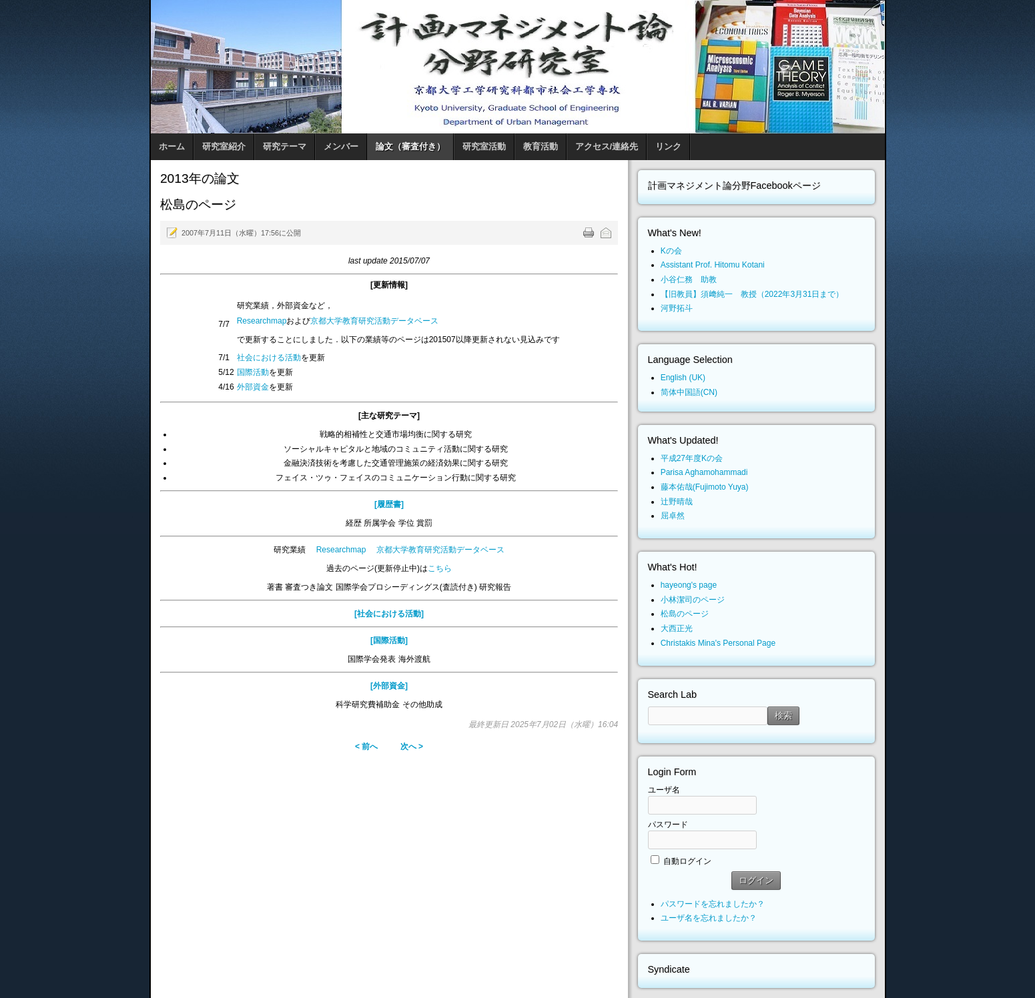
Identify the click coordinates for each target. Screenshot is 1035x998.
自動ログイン (687, 861)
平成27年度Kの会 (692, 458)
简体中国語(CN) (689, 392)
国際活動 (253, 372)
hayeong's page (689, 585)
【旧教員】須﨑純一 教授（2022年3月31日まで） (752, 294)
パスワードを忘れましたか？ (713, 904)
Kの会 (671, 251)
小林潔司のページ (693, 599)
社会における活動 (269, 357)
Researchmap (262, 321)
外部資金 (253, 387)
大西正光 (677, 628)
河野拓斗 (677, 308)
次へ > (411, 746)
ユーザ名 (664, 790)
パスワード (668, 824)
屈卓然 (673, 515)
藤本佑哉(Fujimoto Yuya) (705, 487)
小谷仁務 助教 (689, 279)
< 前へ (366, 746)
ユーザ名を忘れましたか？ (709, 918)
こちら (440, 568)
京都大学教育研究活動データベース (374, 321)
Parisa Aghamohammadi (704, 472)
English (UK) (683, 377)
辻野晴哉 (677, 501)
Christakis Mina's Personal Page (718, 643)
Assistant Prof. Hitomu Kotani (713, 265)
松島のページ (685, 613)
